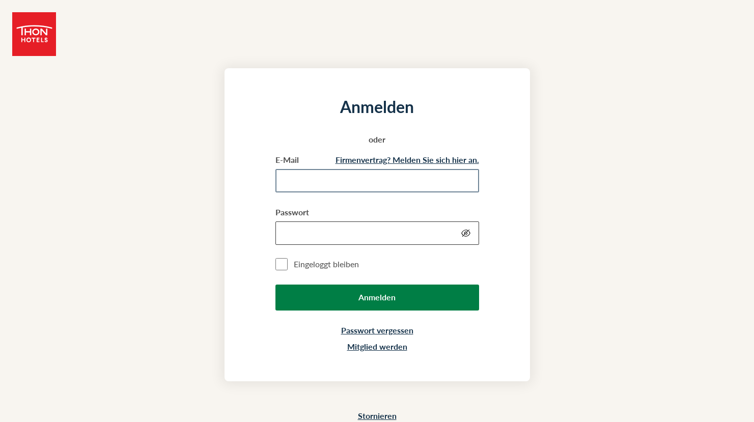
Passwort (292, 212)
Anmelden (377, 297)
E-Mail (287, 159)
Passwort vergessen (377, 330)
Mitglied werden (377, 346)
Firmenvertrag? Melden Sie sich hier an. (407, 159)
